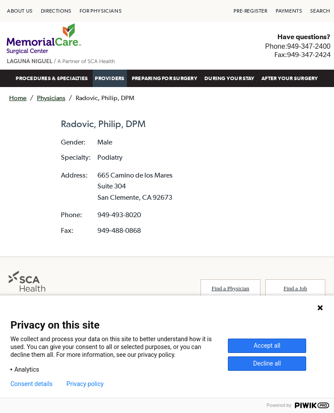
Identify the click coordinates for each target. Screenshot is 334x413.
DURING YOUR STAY (229, 78)
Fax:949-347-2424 (302, 54)
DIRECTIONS (56, 11)
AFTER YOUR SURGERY (289, 78)
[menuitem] (19, 11)
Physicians (51, 97)
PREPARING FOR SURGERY (164, 78)
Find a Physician (230, 288)
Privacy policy (85, 383)
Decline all (267, 363)
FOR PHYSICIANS (100, 11)
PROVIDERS (109, 78)
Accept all (267, 345)
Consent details (31, 383)
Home (18, 97)
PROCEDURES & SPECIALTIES (52, 78)
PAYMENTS (289, 11)
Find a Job (295, 288)
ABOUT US (20, 11)
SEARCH (320, 11)
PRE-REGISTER (250, 11)
